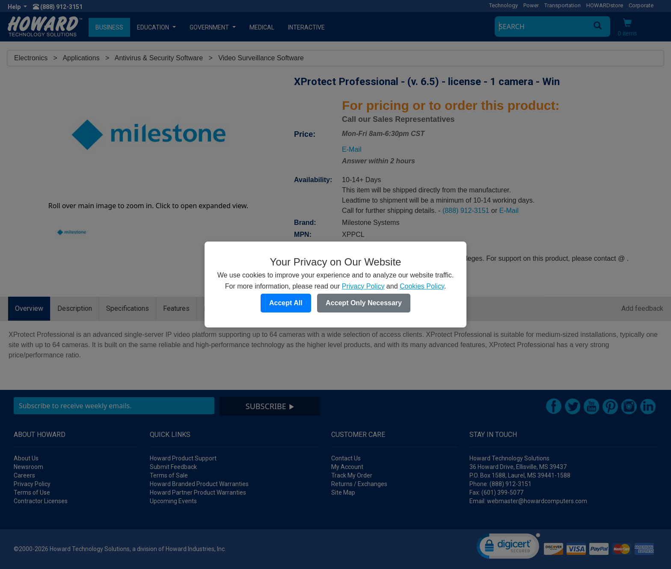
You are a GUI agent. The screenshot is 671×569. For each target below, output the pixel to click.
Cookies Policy (422, 286)
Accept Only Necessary (364, 303)
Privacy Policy (363, 286)
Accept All (286, 303)
